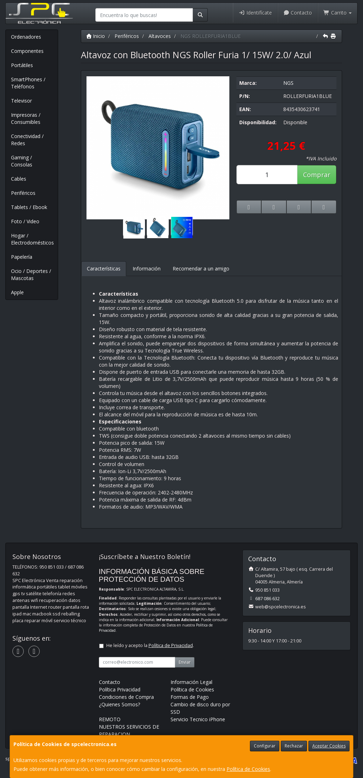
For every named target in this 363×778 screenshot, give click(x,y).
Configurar (264, 746)
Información (147, 268)
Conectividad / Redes (27, 140)
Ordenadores (26, 36)
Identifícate (255, 12)
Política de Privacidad (171, 645)
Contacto (297, 12)
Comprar (316, 174)
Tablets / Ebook (29, 207)
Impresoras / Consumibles (25, 118)
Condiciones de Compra (126, 697)
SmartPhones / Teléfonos (28, 83)
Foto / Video (25, 221)
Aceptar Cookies (329, 746)
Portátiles (22, 65)
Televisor (21, 100)
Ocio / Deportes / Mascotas (31, 274)
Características (104, 268)
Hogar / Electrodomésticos (32, 239)
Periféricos (23, 193)
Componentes (27, 51)
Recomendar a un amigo (201, 268)
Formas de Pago (190, 697)
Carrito (337, 12)
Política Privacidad (119, 689)
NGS (288, 83)
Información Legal (191, 682)
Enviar (185, 662)
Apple (17, 292)
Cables (18, 178)
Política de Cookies (248, 769)
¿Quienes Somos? (119, 704)
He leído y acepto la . (150, 645)
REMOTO (110, 719)
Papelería (21, 256)
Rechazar (294, 746)
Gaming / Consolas (21, 161)
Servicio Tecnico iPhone (198, 719)
